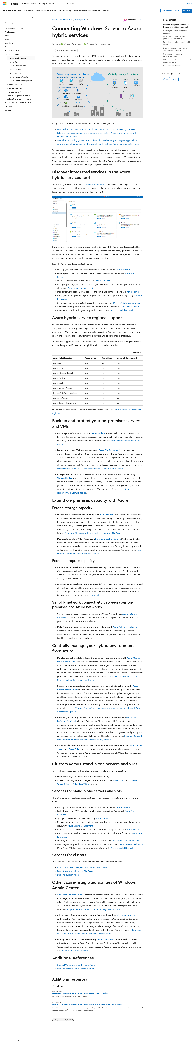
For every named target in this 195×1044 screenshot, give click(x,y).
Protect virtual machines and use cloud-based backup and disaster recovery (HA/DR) (96, 129)
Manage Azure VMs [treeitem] (15, 92)
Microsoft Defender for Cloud (126, 302)
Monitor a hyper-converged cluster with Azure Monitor (82, 867)
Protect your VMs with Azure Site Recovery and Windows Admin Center (90, 468)
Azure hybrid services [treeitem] (18, 58)
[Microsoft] (5, 3)
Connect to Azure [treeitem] (14, 84)
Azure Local (118, 780)
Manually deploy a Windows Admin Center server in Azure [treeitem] (19, 97)
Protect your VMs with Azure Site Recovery (77, 871)
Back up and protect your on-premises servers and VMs (175, 37)
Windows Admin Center (93, 184)
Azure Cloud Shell (106, 939)
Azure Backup (123, 269)
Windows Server (65, 19)
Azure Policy (74, 749)
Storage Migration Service (108, 538)
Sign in (189, 3)
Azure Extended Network (122, 310)
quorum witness (96, 595)
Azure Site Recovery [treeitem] (18, 65)
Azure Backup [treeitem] (15, 62)
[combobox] (18, 23)
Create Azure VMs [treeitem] (14, 88)
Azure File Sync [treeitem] (16, 69)
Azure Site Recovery (108, 450)
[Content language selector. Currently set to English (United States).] (15, 1040)
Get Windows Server (170, 10)
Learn (54, 19)
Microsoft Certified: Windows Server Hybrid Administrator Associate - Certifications (87, 1004)
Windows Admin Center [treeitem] (14, 28)
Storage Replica (64, 478)
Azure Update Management (80, 288)
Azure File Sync (103, 280)
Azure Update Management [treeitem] (21, 80)
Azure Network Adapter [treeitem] (19, 77)
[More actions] (140, 20)
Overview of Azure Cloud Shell (75, 950)
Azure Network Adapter (130, 306)
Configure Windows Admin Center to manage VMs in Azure (92, 909)
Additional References (172, 65)
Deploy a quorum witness (69, 874)
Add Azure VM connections (70, 894)
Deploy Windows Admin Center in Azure (75, 968)
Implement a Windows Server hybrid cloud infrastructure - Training (80, 993)
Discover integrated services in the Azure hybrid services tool (176, 25)
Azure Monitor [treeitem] (15, 73)
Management (80, 19)
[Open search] (182, 3)
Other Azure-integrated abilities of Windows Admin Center (177, 60)
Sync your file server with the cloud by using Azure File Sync (92, 533)
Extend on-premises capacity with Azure (176, 43)
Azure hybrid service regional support (175, 31)
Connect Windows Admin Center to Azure (76, 965)
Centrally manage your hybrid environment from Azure (175, 49)
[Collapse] (32, 17)
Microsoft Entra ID (125, 915)
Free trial (186, 10)
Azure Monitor (133, 291)
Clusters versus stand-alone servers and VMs (174, 55)
